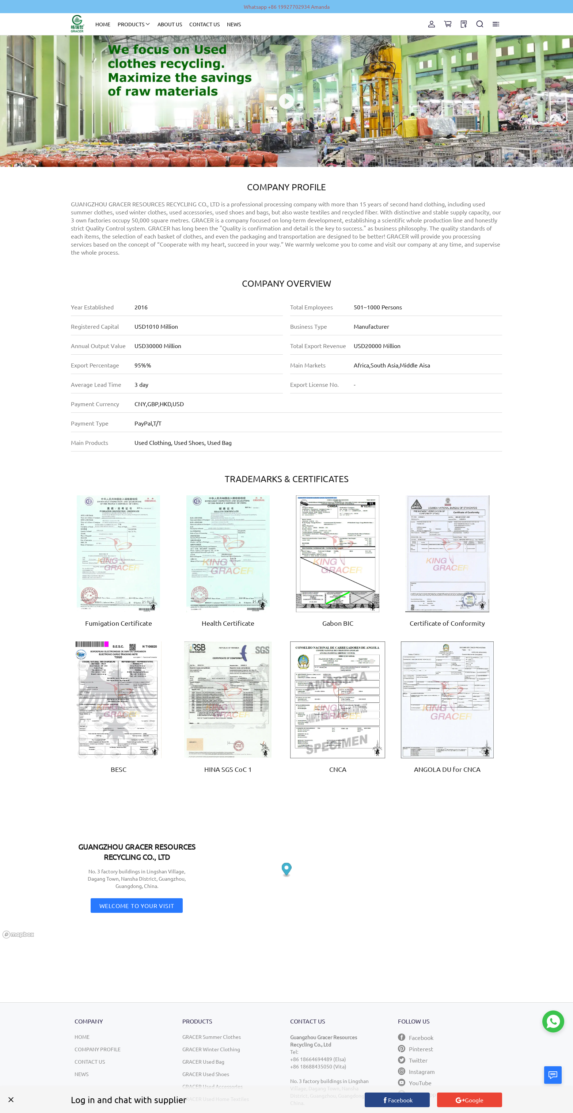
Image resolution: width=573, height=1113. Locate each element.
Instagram (416, 1071)
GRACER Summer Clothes (211, 1036)
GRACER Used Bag (203, 1061)
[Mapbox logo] (18, 934)
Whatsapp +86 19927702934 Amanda (287, 6)
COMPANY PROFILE (98, 1049)
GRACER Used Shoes (205, 1074)
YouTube (415, 1082)
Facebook (415, 1037)
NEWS (234, 24)
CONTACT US (204, 24)
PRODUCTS (131, 24)
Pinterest (415, 1048)
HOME (102, 24)
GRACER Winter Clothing (211, 1049)
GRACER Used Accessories (212, 1086)
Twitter (413, 1060)
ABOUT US (170, 24)
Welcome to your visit (136, 905)
